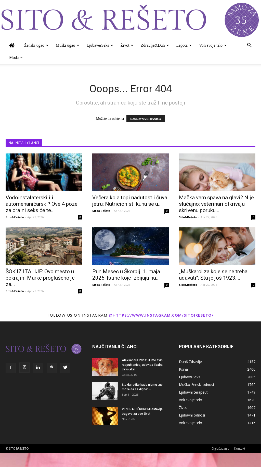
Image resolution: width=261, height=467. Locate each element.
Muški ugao (67, 45)
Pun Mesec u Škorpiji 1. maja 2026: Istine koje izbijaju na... (126, 274)
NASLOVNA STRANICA (145, 118)
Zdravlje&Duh (155, 45)
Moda (16, 57)
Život (127, 45)
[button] (249, 45)
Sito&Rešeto (15, 217)
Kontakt (239, 448)
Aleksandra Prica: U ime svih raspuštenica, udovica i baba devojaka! (142, 364)
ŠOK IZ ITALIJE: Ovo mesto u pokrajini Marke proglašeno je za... (40, 277)
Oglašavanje (220, 448)
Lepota (184, 45)
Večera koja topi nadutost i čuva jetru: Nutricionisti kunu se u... (129, 200)
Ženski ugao (36, 45)
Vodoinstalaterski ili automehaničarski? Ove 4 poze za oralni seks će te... (41, 203)
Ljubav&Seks (100, 45)
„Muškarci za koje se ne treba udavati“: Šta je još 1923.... (213, 274)
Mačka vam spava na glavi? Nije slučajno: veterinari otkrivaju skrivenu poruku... (216, 203)
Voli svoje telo (213, 45)
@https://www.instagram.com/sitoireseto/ (161, 315)
